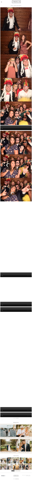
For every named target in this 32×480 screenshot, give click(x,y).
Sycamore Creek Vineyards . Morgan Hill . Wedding (8, 452)
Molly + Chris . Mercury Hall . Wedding (24, 437)
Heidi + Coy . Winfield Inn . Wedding (24, 452)
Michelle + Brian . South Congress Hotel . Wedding (8, 437)
